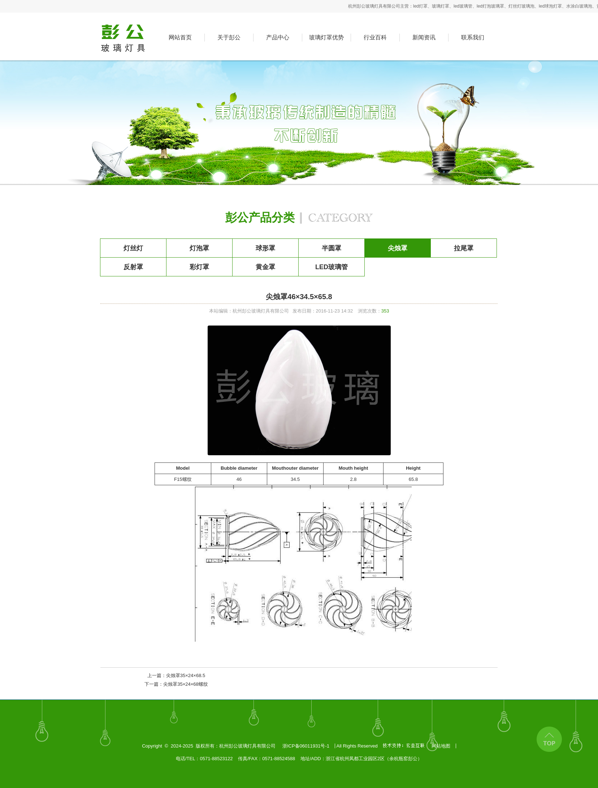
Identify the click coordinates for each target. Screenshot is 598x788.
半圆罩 (331, 248)
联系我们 (472, 37)
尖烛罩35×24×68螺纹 (185, 684)
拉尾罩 (463, 248)
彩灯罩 (199, 267)
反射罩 (133, 267)
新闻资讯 (424, 37)
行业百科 (375, 37)
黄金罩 (265, 267)
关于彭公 (228, 37)
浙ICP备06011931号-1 (305, 746)
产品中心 (277, 37)
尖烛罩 (397, 248)
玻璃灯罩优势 (326, 37)
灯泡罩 (199, 248)
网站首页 (180, 37)
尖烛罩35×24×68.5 (185, 675)
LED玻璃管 (331, 267)
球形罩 (265, 248)
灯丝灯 (133, 248)
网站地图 (441, 746)
